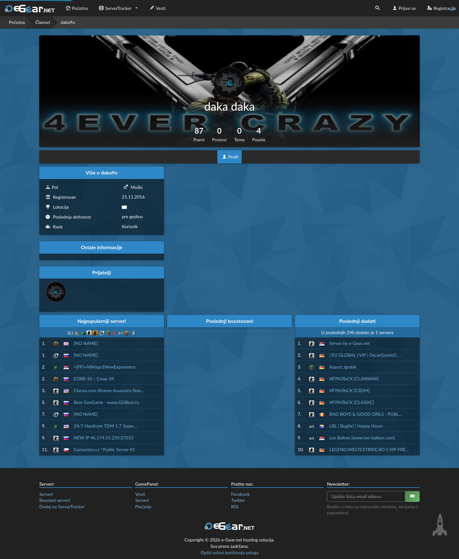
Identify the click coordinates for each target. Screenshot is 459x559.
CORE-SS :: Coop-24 (94, 378)
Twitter (238, 500)
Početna (76, 8)
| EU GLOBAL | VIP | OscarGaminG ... (365, 355)
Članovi (42, 22)
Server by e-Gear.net (350, 343)
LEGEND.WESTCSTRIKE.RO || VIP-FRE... (369, 449)
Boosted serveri (54, 500)
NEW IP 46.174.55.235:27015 (104, 437)
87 (199, 134)
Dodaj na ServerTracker (61, 506)
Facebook (240, 494)
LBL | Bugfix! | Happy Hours (356, 426)
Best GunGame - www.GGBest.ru (106, 402)
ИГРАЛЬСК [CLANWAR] (354, 378)
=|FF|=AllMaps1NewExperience (105, 366)
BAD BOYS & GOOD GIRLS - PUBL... (366, 414)
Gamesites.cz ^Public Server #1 (104, 449)
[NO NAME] (86, 343)
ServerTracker (114, 8)
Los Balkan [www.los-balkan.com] (362, 437)
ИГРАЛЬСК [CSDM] (350, 390)
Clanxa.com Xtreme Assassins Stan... (109, 390)
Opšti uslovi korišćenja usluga (229, 552)
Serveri (46, 494)
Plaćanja (143, 506)
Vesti (157, 8)
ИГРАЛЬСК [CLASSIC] (352, 402)
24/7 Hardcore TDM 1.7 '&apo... (105, 426)
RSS (235, 506)
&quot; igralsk (343, 366)
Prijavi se (403, 8)
